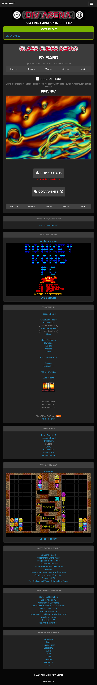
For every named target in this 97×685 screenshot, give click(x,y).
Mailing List (48, 366)
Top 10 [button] (48, 69)
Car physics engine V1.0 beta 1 (48, 575)
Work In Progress (48, 328)
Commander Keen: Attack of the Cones (48, 572)
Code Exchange (48, 340)
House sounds (48, 645)
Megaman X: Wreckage (48, 603)
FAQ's (48, 351)
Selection (48, 639)
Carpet (48, 665)
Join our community (48, 225)
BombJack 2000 (48, 617)
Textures (48, 659)
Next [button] (83, 69)
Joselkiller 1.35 (48, 620)
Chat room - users (48, 320)
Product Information (48, 357)
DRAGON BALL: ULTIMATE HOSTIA (48, 606)
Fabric (48, 656)
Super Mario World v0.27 (48, 558)
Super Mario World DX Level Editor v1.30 (48, 614)
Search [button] (65, 69)
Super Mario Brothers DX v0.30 (48, 566)
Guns (48, 642)
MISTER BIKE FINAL (48, 623)
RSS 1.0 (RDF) (48, 419)
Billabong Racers (48, 555)
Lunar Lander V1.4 (48, 608)
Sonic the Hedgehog (48, 597)
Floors (48, 654)
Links (48, 334)
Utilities (48, 349)
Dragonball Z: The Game (48, 561)
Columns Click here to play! (48, 505)
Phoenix (48, 569)
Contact (48, 363)
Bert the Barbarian (48, 611)
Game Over (48, 322)
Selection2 (48, 648)
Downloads (48, 343)
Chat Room (48, 441)
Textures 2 (48, 662)
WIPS (48, 447)
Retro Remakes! (48, 435)
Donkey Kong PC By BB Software (48, 269)
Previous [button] (14, 69)
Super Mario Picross (48, 563)
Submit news (48, 378)
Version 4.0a (48, 681)
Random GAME (48, 455)
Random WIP (48, 452)
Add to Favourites (48, 372)
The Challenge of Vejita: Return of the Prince (48, 581)
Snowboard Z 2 (48, 578)
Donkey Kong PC (48, 600)
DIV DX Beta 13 (13, 36)
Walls (48, 651)
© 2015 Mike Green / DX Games (48, 675)
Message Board (48, 314)
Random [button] (31, 69)
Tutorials (48, 346)
